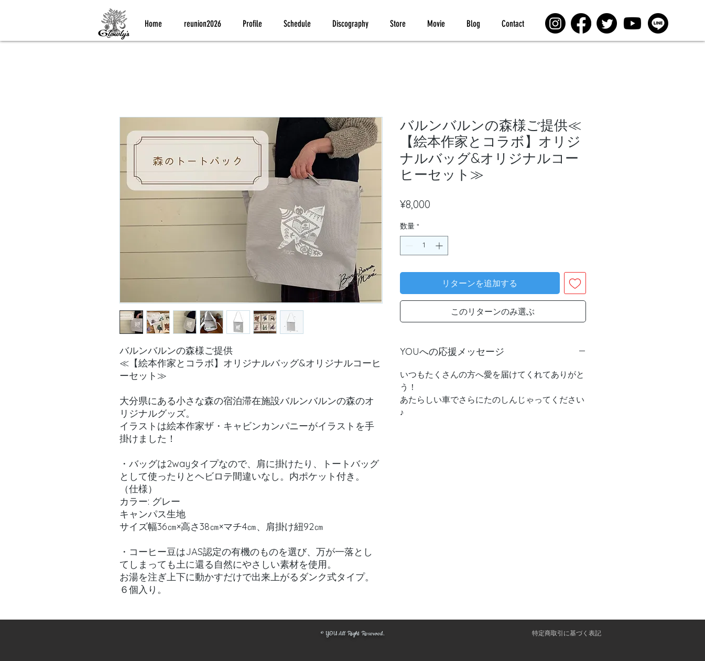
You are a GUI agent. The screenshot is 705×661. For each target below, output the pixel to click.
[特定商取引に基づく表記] (566, 634)
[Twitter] (606, 23)
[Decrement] (408, 245)
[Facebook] (581, 23)
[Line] (658, 23)
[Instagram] (555, 23)
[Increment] (440, 245)
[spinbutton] (424, 245)
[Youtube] (632, 23)
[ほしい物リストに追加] (575, 283)
